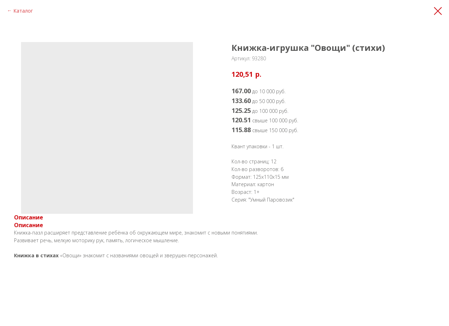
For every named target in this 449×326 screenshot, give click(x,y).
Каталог (23, 10)
